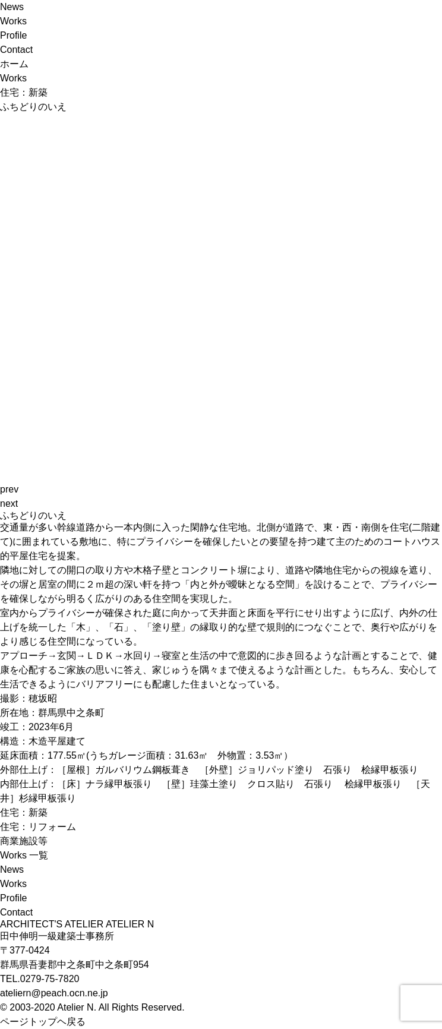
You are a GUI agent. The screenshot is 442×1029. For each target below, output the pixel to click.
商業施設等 (24, 841)
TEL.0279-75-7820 (39, 979)
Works (13, 21)
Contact (16, 50)
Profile (13, 35)
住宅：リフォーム (38, 827)
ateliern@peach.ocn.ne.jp (54, 993)
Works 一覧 (24, 855)
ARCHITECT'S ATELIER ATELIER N (77, 924)
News (12, 7)
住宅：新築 (24, 812)
